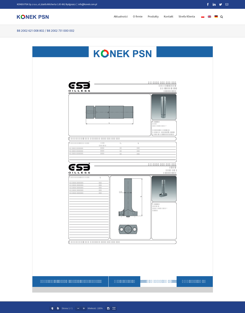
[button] (221, 16)
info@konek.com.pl (87, 4)
